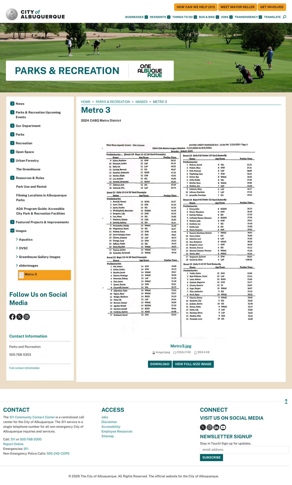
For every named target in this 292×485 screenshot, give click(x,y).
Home (85, 102)
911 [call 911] (26, 449)
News (20, 104)
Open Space (25, 152)
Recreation (24, 143)
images (141, 102)
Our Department (28, 126)
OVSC (23, 248)
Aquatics (26, 239)
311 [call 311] (13, 439)
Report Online (13, 444)
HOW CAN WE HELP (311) (196, 7)
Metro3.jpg (181, 346)
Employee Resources (116, 431)
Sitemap (107, 436)
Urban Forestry (27, 160)
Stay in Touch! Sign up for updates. (225, 443)
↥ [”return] (286, 401)
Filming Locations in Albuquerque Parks (41, 197)
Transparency (248, 17)
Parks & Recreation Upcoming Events (38, 115)
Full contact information (24, 368)
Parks (20, 134)
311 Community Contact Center (32, 417)
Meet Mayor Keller (238, 7)
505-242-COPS (58, 453)
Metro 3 (28, 275)
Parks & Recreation (113, 102)
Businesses (136, 17)
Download (159, 364)
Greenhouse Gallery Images (39, 257)
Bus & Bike (209, 17)
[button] (272, 17)
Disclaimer (109, 422)
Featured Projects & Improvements (42, 222)
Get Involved (272, 7)
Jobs (227, 17)
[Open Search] (284, 17)
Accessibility (110, 427)
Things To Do (184, 17)
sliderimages (28, 265)
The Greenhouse (28, 169)
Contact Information (28, 336)
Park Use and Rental (31, 187)
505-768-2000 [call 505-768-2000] (31, 439)
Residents (160, 17)
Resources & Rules (30, 178)
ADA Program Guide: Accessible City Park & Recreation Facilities (40, 211)
